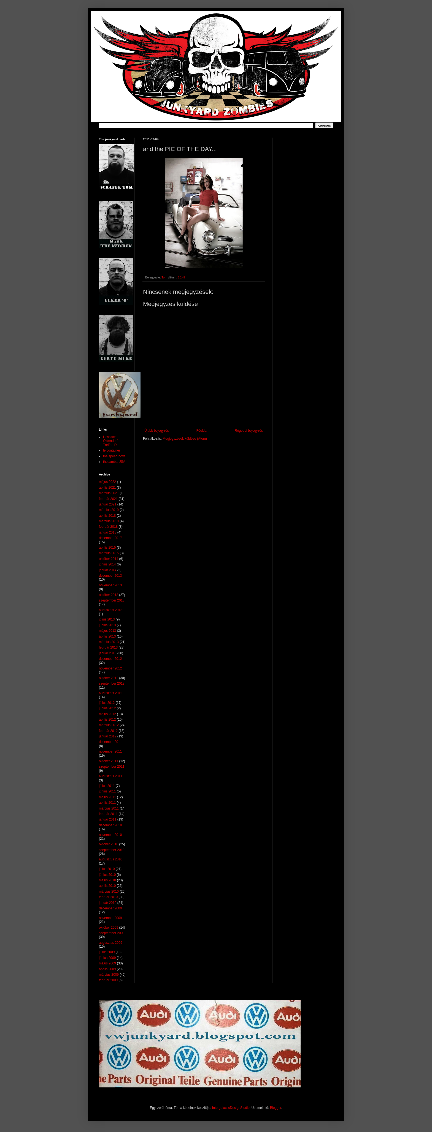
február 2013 (108, 647)
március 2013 (109, 642)
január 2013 (107, 653)
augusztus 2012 (110, 693)
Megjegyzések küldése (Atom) (185, 439)
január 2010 (107, 903)
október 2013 (108, 595)
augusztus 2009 (110, 943)
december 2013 (110, 576)
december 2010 (110, 825)
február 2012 (108, 731)
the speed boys (114, 456)
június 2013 (107, 625)
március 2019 (109, 510)
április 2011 (107, 803)
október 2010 (108, 844)
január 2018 (107, 532)
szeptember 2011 (112, 767)
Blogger (275, 1108)
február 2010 (108, 897)
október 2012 (108, 678)
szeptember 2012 (112, 683)
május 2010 (107, 880)
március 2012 (109, 725)
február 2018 (108, 527)
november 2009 (110, 918)
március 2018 (109, 521)
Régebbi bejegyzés (249, 431)
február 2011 (108, 814)
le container (111, 450)
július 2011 (107, 786)
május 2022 (107, 482)
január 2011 (107, 819)
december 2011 (110, 742)
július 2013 (107, 619)
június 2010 (107, 875)
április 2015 (107, 547)
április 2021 (107, 488)
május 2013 (107, 631)
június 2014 (107, 564)
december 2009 (110, 908)
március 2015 (109, 553)
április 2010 (107, 886)
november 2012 (110, 668)
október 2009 (108, 927)
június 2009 (107, 958)
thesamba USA (114, 462)
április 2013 (107, 636)
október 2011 (108, 761)
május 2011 (107, 797)
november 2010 (110, 835)
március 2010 (109, 891)
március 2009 (109, 975)
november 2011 (110, 751)
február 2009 (108, 980)
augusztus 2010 (110, 859)
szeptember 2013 (112, 600)
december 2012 (110, 659)
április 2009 (107, 969)
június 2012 (107, 708)
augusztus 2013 (110, 610)
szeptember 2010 (112, 850)
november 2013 (110, 585)
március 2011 (109, 808)
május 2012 (107, 714)
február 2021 (108, 499)
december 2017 (110, 538)
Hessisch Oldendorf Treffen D (110, 441)
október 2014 (108, 559)
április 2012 (107, 719)
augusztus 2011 (110, 776)
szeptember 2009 (112, 933)
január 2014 (107, 570)
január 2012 (107, 736)
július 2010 (107, 869)
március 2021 (109, 493)
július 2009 (107, 952)
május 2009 (107, 963)
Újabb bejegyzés (156, 431)
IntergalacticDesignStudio (231, 1108)
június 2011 (107, 791)
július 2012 (107, 703)
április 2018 (107, 516)
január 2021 (107, 504)
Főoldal (201, 431)
